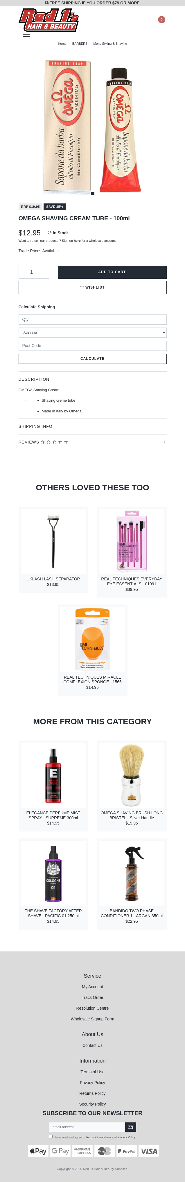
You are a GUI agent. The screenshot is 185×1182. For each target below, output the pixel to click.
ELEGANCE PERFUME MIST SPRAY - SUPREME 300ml (53, 815)
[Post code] (93, 346)
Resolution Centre (92, 1008)
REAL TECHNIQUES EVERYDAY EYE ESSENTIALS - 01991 (131, 581)
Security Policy (92, 1104)
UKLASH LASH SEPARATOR (53, 579)
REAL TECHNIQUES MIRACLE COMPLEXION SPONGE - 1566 (92, 679)
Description (34, 379)
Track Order (92, 997)
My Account (92, 986)
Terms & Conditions (98, 1137)
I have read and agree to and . (92, 1137)
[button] (93, 287)
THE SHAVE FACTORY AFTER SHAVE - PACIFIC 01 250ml (53, 913)
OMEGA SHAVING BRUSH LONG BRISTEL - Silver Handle (132, 815)
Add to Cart (112, 272)
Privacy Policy (92, 1082)
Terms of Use (92, 1072)
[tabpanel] (93, 125)
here (77, 240)
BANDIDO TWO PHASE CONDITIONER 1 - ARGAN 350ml (132, 913)
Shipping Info (36, 426)
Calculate (92, 359)
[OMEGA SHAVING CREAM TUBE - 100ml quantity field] (34, 272)
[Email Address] (87, 1127)
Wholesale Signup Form (92, 1019)
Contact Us (92, 1045)
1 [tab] (92, 193)
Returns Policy (92, 1093)
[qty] (93, 319)
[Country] (93, 333)
